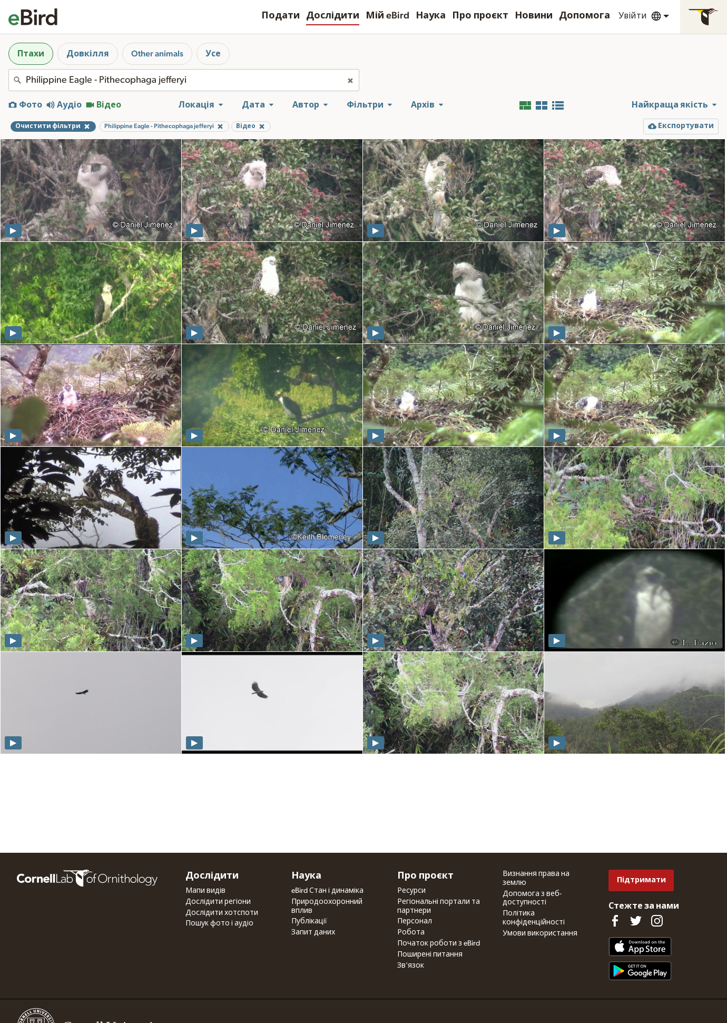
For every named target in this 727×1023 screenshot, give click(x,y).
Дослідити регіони (218, 901)
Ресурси (411, 890)
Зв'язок (410, 965)
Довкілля (87, 54)
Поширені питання (430, 954)
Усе (213, 54)
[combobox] (184, 80)
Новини (534, 16)
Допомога (584, 16)
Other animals (157, 54)
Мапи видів (205, 890)
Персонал (414, 921)
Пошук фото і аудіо (219, 923)
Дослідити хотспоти (221, 913)
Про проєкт (480, 16)
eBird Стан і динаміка (327, 890)
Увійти (632, 16)
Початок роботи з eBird (438, 943)
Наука (431, 16)
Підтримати (641, 880)
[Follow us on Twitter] (636, 920)
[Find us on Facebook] (614, 920)
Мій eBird (387, 16)
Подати (280, 16)
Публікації (309, 921)
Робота (411, 932)
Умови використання (540, 933)
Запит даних (313, 932)
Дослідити (332, 16)
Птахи (30, 54)
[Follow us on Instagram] (657, 920)
